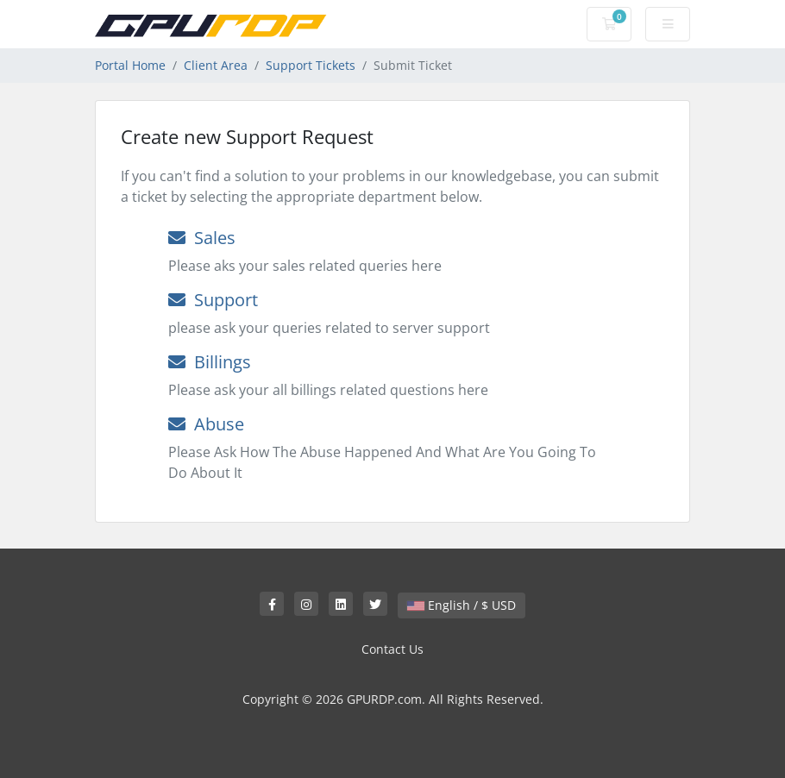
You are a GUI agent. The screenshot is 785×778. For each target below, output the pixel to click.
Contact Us (392, 649)
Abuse (206, 424)
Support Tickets (310, 65)
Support (213, 299)
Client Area (216, 65)
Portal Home (130, 65)
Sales (202, 237)
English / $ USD (461, 605)
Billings (209, 361)
